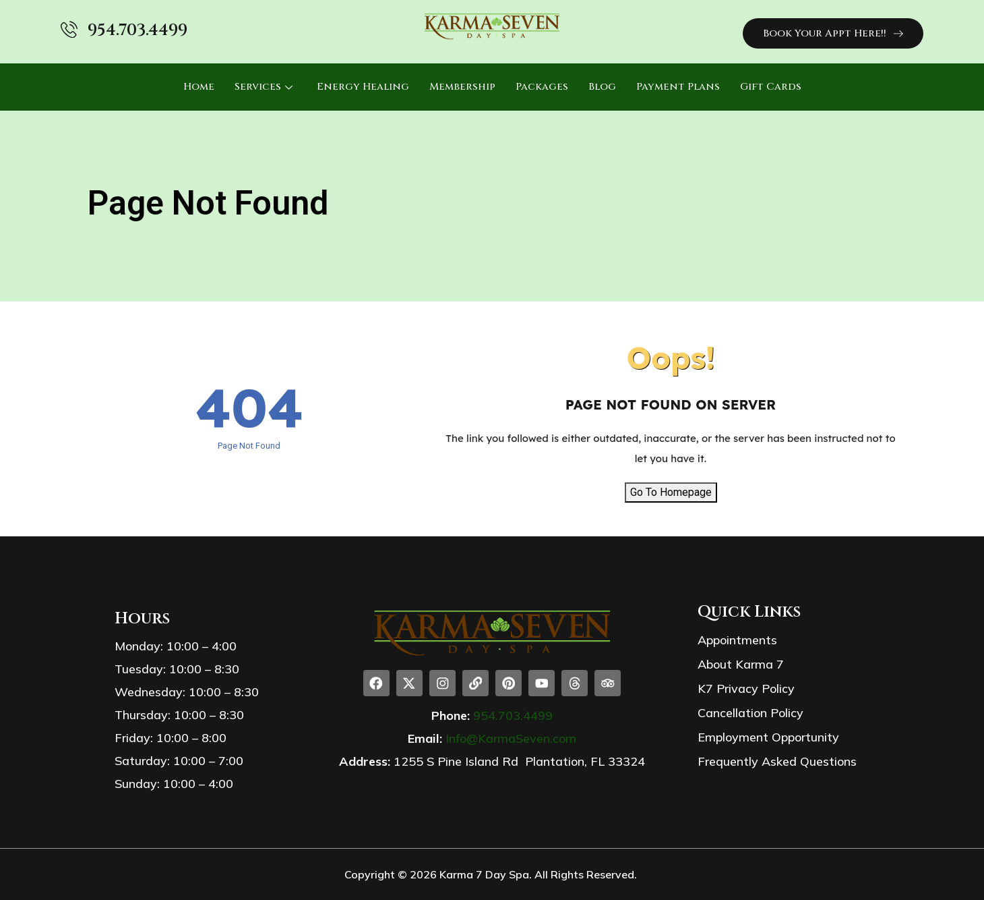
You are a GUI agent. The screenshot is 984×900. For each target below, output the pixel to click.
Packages (542, 87)
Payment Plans (678, 87)
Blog (602, 87)
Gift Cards (770, 87)
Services (264, 87)
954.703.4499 (137, 30)
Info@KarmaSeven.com (510, 739)
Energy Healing (363, 87)
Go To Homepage (671, 492)
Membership (462, 87)
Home (198, 87)
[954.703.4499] (69, 29)
